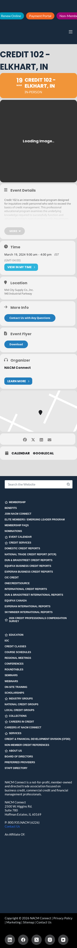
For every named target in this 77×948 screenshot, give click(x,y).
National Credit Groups (21, 704)
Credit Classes (15, 646)
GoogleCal (43, 453)
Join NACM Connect (18, 513)
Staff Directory (16, 768)
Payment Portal (40, 16)
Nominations (13, 531)
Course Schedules (18, 652)
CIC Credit (12, 577)
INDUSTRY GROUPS (19, 698)
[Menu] (70, 32)
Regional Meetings (18, 658)
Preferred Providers (20, 762)
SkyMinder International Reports (29, 612)
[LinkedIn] (10, 940)
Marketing (13, 922)
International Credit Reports (26, 589)
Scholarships (14, 692)
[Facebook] (23, 940)
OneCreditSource (17, 583)
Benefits (11, 508)
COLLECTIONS (16, 716)
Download (16, 344)
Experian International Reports (28, 606)
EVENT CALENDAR (18, 537)
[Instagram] (50, 940)
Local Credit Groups (19, 710)
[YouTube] (63, 940)
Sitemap (28, 922)
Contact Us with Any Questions (29, 318)
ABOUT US (13, 750)
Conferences (14, 663)
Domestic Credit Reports (22, 548)
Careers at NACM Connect (23, 727)
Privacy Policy (62, 918)
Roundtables (14, 669)
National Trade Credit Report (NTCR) (30, 554)
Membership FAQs (17, 525)
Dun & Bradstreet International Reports (34, 594)
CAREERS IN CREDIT (19, 721)
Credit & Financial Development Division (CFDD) (37, 739)
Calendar (20, 453)
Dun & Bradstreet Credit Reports (29, 560)
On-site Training (16, 687)
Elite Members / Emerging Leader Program (35, 519)
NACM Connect (17, 367)
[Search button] (68, 484)
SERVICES (13, 733)
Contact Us (12, 826)
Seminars (11, 675)
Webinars (11, 681)
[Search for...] (34, 484)
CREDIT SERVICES (18, 542)
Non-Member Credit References (27, 745)
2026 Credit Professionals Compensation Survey (36, 620)
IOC (7, 640)
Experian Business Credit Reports (29, 571)
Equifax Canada (16, 600)
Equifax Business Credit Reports (28, 566)
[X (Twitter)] (36, 940)
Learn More (18, 381)
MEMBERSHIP (15, 502)
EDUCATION (14, 635)
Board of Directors (19, 756)
